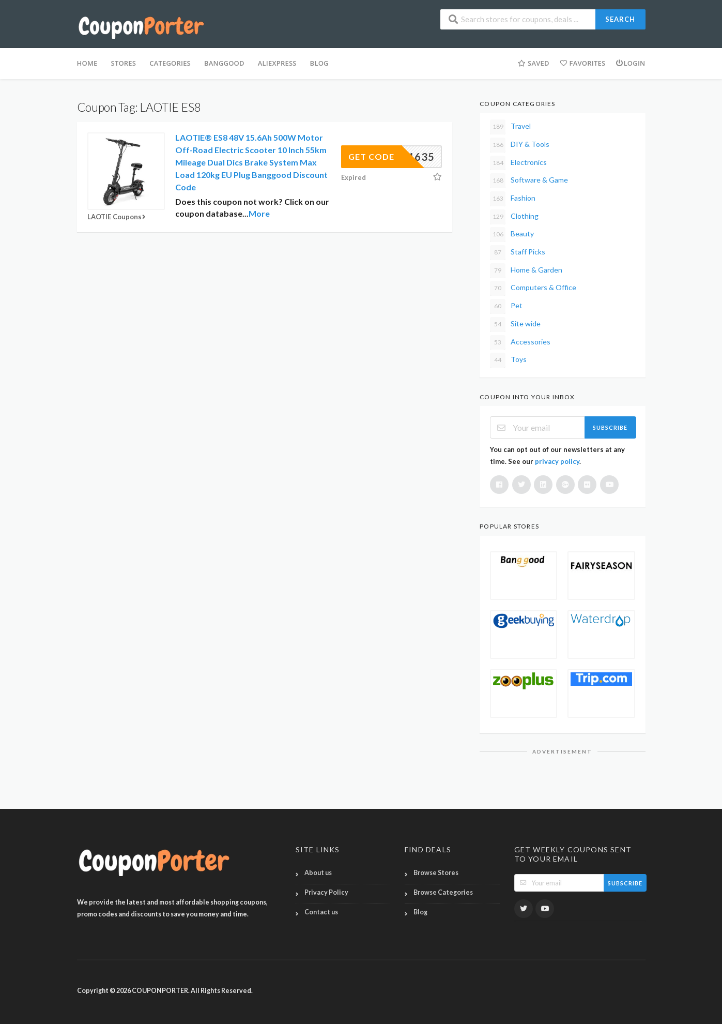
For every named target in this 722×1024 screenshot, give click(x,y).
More (259, 213)
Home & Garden (526, 270)
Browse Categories (443, 892)
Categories (170, 63)
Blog (420, 912)
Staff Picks (517, 252)
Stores (123, 63)
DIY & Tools (519, 145)
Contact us (321, 912)
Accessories (520, 342)
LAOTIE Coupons (117, 217)
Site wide (515, 324)
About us (318, 873)
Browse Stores (435, 873)
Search (620, 19)
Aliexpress (277, 63)
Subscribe (610, 427)
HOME (87, 63)
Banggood (224, 63)
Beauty (512, 234)
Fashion (512, 198)
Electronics (518, 163)
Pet (506, 306)
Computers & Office (533, 288)
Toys (508, 360)
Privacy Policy (326, 892)
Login (630, 63)
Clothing (514, 216)
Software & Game (529, 180)
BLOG (319, 63)
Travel (510, 126)
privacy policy (557, 461)
